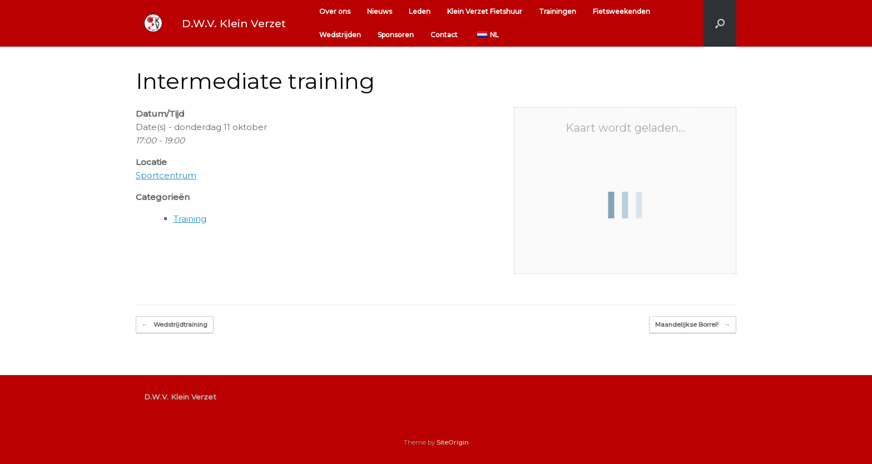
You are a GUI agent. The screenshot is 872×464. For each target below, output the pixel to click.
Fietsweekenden (621, 11)
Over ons (334, 11)
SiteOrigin (453, 442)
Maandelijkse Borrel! (692, 325)
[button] (719, 23)
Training (190, 218)
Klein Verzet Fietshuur (484, 11)
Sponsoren (396, 35)
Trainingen (557, 11)
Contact (444, 35)
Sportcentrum (166, 175)
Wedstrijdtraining (174, 325)
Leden (419, 11)
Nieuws (379, 11)
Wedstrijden (340, 35)
